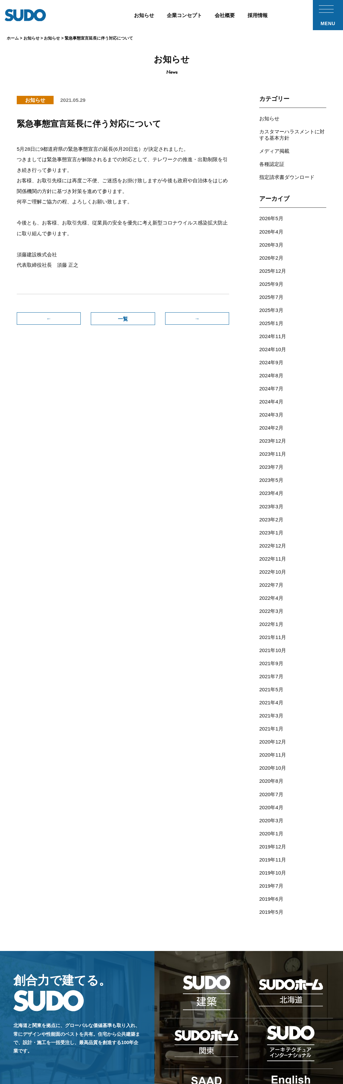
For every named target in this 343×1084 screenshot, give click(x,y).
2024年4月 (271, 374)
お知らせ (269, 118)
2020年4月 (271, 737)
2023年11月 (272, 421)
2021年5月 (271, 632)
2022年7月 (271, 538)
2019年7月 (271, 808)
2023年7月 (271, 432)
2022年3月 (271, 561)
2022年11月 (272, 514)
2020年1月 (271, 761)
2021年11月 (272, 585)
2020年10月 (272, 702)
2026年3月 (271, 233)
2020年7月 (271, 725)
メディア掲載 (274, 146)
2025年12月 (272, 256)
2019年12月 (272, 772)
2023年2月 (271, 479)
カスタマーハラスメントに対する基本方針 (292, 132)
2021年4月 (271, 643)
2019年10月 (272, 796)
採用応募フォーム (220, 1048)
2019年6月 (271, 819)
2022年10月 (272, 526)
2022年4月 (271, 550)
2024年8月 (271, 350)
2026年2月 (271, 245)
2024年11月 (272, 315)
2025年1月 (271, 303)
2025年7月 (271, 280)
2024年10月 (272, 327)
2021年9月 (271, 608)
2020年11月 (272, 690)
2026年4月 (271, 221)
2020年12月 (272, 679)
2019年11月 (272, 784)
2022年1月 (271, 573)
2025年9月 (271, 268)
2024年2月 (271, 397)
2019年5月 (271, 831)
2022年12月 (272, 503)
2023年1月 (271, 491)
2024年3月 (271, 385)
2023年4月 (271, 456)
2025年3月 (271, 292)
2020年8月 (271, 714)
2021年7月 (271, 620)
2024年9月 (271, 338)
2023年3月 (271, 467)
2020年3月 (271, 749)
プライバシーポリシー (299, 1048)
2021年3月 (271, 655)
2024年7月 (271, 362)
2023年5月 (271, 444)
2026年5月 (271, 209)
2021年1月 (271, 667)
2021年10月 (272, 596)
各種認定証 (271, 158)
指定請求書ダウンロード (287, 170)
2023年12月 (272, 409)
